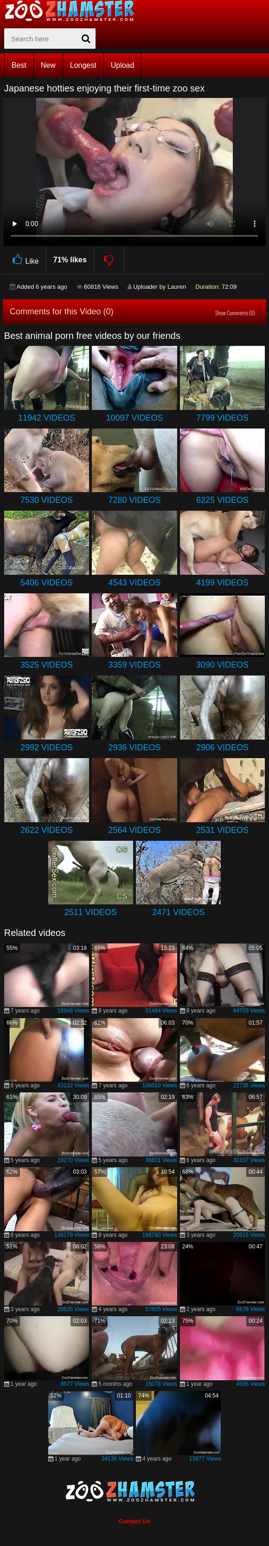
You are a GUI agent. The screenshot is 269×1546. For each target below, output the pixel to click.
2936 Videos (134, 747)
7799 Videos (222, 417)
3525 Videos (46, 664)
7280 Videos (134, 500)
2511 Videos (90, 912)
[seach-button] (86, 38)
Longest (83, 65)
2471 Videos (178, 912)
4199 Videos (222, 582)
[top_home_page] (73, 10)
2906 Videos (222, 747)
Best (19, 65)
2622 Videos (46, 830)
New (48, 65)
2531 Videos (222, 830)
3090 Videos (222, 664)
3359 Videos (134, 664)
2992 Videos (46, 747)
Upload (122, 65)
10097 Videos (134, 417)
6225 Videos (222, 500)
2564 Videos (134, 830)
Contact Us (135, 1521)
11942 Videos (46, 417)
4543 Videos (134, 582)
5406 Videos (46, 582)
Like (24, 259)
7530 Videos (46, 500)
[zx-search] (50, 38)
